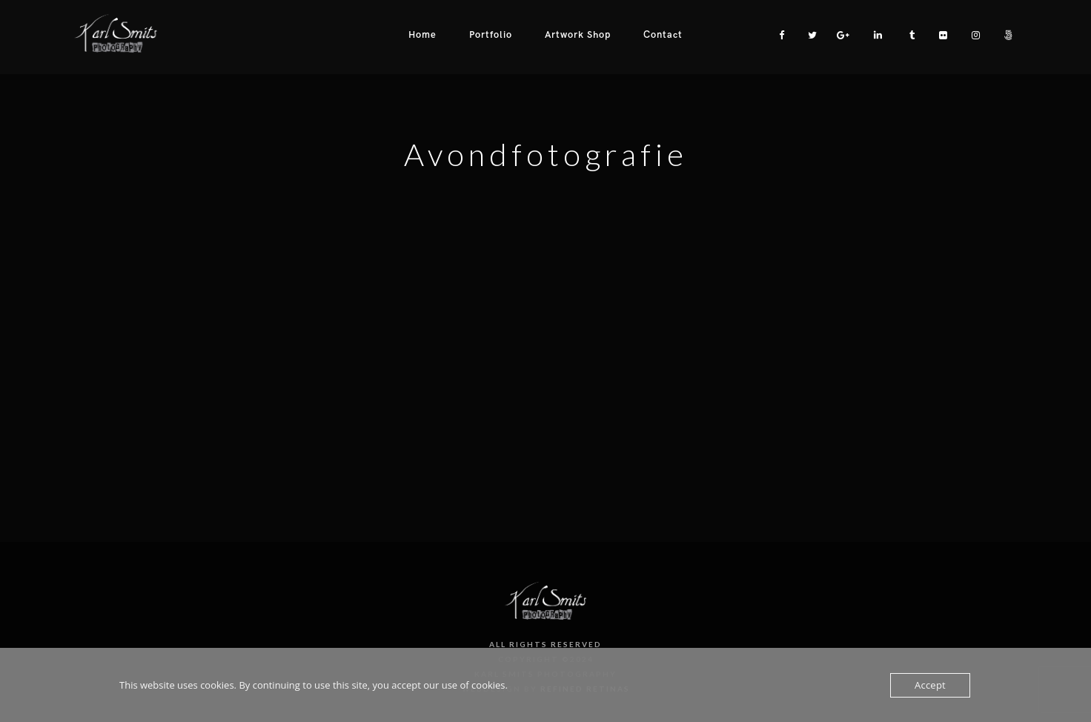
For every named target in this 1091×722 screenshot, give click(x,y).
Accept (930, 685)
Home (422, 35)
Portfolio (490, 35)
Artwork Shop (578, 35)
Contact (663, 35)
